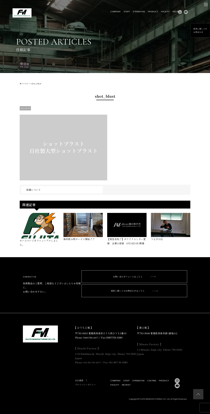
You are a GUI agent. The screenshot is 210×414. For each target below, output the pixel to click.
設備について (33, 189)
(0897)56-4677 (91, 337)
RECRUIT (169, 13)
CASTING (151, 381)
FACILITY (157, 13)
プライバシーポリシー (85, 384)
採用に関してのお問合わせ (199, 30)
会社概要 (79, 380)
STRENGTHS (131, 13)
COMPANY (107, 13)
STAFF (119, 13)
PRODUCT (145, 13)
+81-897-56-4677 (92, 362)
